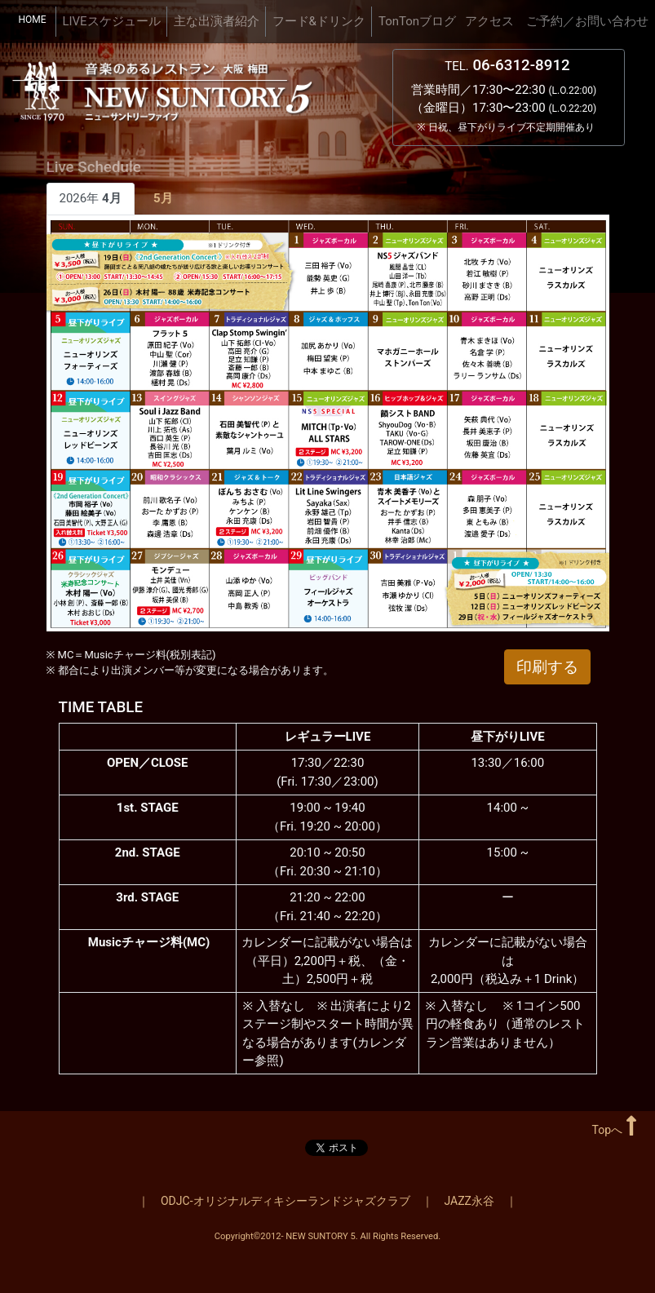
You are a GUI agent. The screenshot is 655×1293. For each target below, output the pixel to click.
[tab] (164, 199)
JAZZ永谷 (469, 1200)
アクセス (489, 21)
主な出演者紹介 (216, 21)
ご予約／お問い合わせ (587, 21)
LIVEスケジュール (111, 21)
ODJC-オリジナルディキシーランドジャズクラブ (285, 1200)
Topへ (614, 1129)
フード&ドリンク (318, 21)
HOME (36, 18)
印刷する (547, 666)
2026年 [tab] (91, 198)
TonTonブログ (417, 21)
